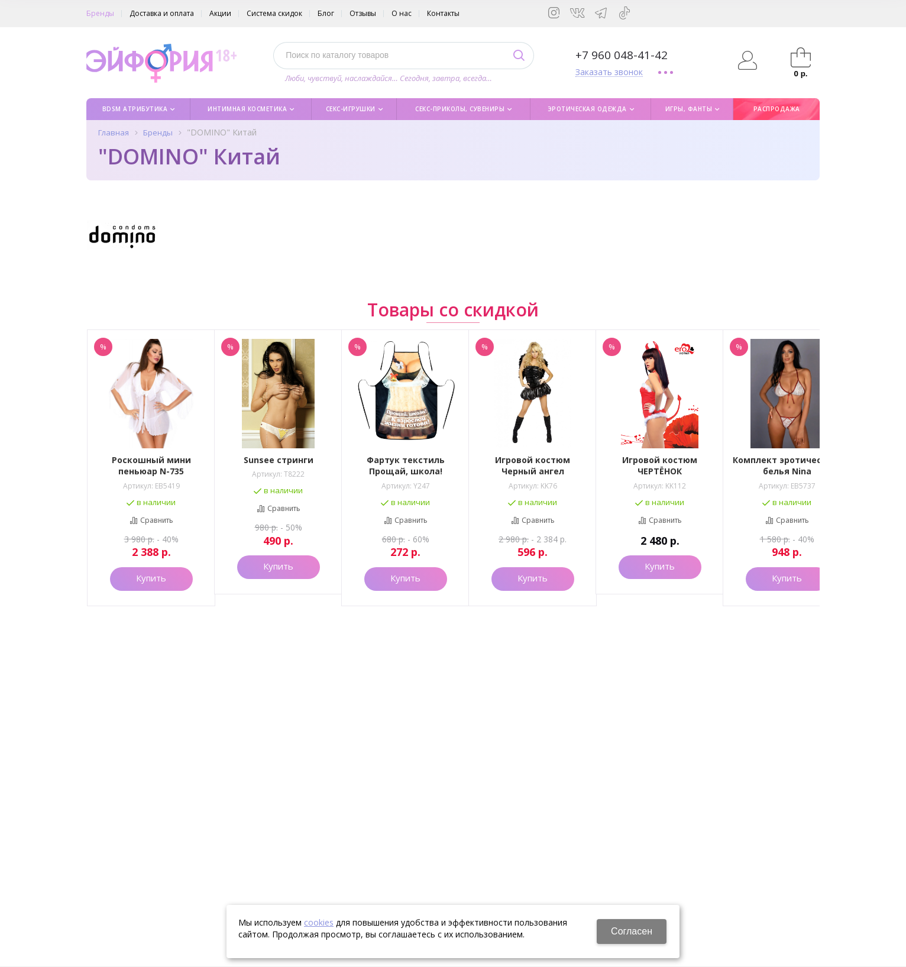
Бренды (158, 132)
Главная (113, 132)
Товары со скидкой (453, 308)
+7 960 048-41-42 (621, 55)
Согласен (631, 931)
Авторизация (748, 60)
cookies (319, 922)
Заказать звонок (609, 72)
